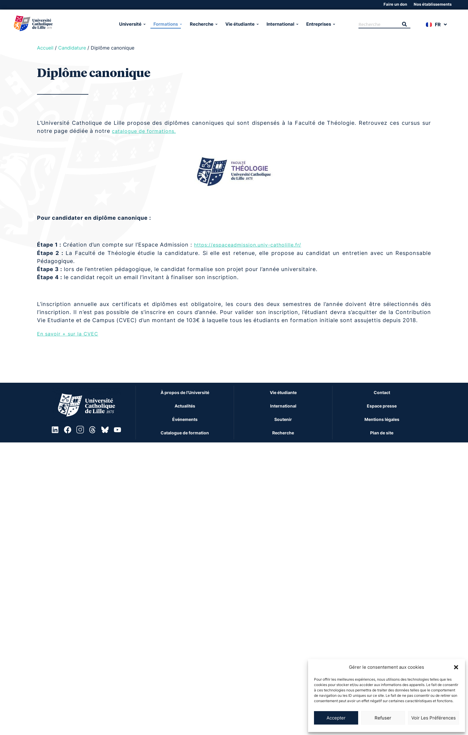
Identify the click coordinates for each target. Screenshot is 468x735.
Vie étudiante (241, 24)
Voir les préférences (433, 718)
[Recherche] (378, 24)
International (282, 24)
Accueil (45, 48)
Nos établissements (433, 4)
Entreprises (320, 24)
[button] (456, 667)
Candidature (72, 48)
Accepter (336, 718)
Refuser (383, 718)
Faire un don (395, 4)
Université (131, 24)
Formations (167, 24)
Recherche (203, 24)
